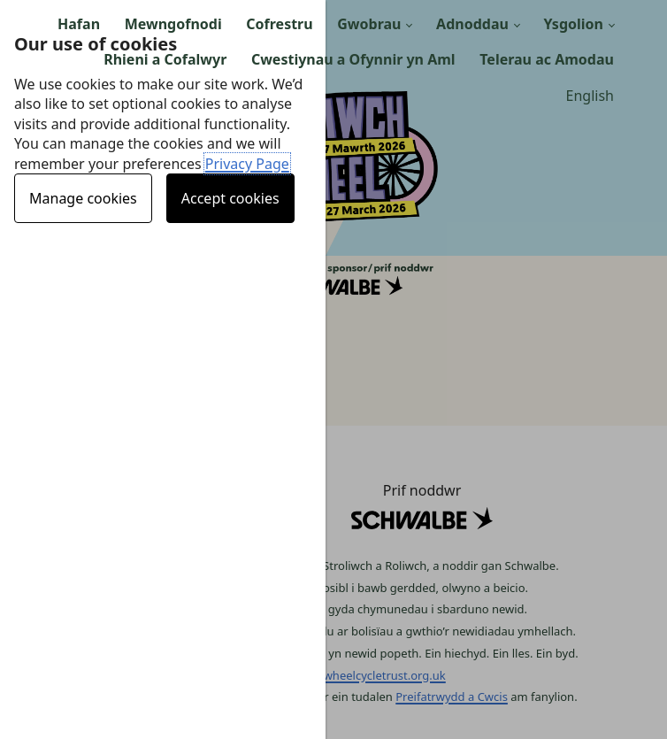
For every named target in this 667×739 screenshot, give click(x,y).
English (590, 95)
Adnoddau (472, 24)
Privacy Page (247, 163)
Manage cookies (83, 198)
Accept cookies (230, 198)
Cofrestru (279, 24)
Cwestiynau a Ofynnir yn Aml (353, 59)
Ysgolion (572, 24)
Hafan (79, 24)
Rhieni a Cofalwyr (165, 59)
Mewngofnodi (173, 24)
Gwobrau (369, 24)
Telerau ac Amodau (546, 59)
